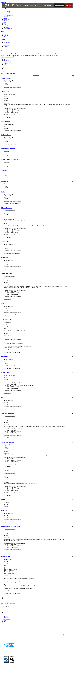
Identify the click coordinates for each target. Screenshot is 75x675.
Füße (5, 24)
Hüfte (5, 22)
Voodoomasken (10, 14)
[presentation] (6, 5)
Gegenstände (5, 2)
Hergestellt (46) (7, 62)
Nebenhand (6, 27)
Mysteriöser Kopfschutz (8, 148)
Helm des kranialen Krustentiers (10, 159)
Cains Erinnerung (6, 319)
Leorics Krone (5, 91)
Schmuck (6, 26)
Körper (5, 18)
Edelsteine (6, 46)
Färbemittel (6, 45)
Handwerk (6, 43)
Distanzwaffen (7, 36)
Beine (5, 23)
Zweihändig (6, 35)
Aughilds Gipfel (5, 556)
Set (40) (5, 64)
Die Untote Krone (6, 135)
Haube (3, 192)
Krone (3, 397)
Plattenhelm (4, 356)
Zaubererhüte (9, 15)
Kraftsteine (9, 12)
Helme (8, 11)
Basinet (3, 499)
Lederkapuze (4, 181)
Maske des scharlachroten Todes (10, 526)
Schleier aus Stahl (6, 78)
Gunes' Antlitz (5, 471)
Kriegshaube (4, 241)
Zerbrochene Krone (6, 273)
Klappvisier (4, 510)
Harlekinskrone (5, 121)
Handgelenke (7, 19)
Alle (5, 59)
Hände (5, 20)
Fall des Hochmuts (6, 208)
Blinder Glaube (5, 372)
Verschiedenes (7, 47)
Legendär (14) (7, 63)
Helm (2, 303)
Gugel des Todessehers (7, 413)
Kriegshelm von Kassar (8, 442)
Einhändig (6, 34)
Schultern (6, 16)
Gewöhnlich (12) (7, 60)
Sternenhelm (4, 170)
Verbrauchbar (7, 42)
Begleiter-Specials (8, 28)
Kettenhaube (4, 257)
